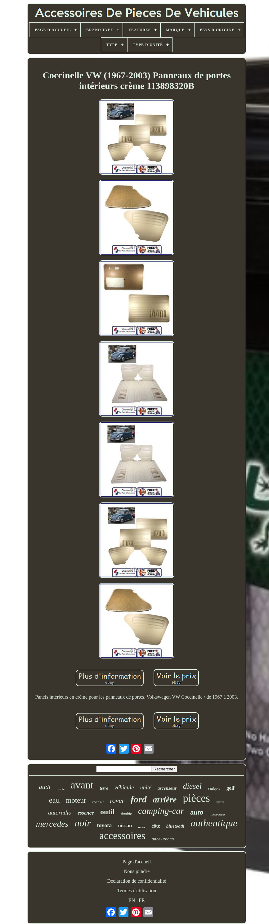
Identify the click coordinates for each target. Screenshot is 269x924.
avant (82, 785)
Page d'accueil (137, 861)
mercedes (52, 824)
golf (230, 788)
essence (86, 813)
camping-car (161, 811)
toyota (104, 825)
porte (61, 789)
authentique (214, 823)
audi (44, 787)
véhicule (124, 787)
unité (145, 787)
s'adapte (214, 788)
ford (139, 799)
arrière (165, 799)
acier (142, 827)
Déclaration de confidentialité (136, 881)
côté (155, 826)
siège (220, 802)
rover (117, 800)
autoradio (59, 812)
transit (98, 802)
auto (196, 812)
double (126, 813)
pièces (196, 798)
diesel (192, 786)
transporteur (217, 814)
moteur (76, 800)
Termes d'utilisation (136, 890)
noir (83, 823)
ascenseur (167, 788)
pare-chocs (163, 839)
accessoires (122, 835)
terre (104, 788)
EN (131, 900)
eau (54, 800)
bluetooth (175, 826)
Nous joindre (137, 871)
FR (142, 900)
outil (107, 812)
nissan (125, 826)
